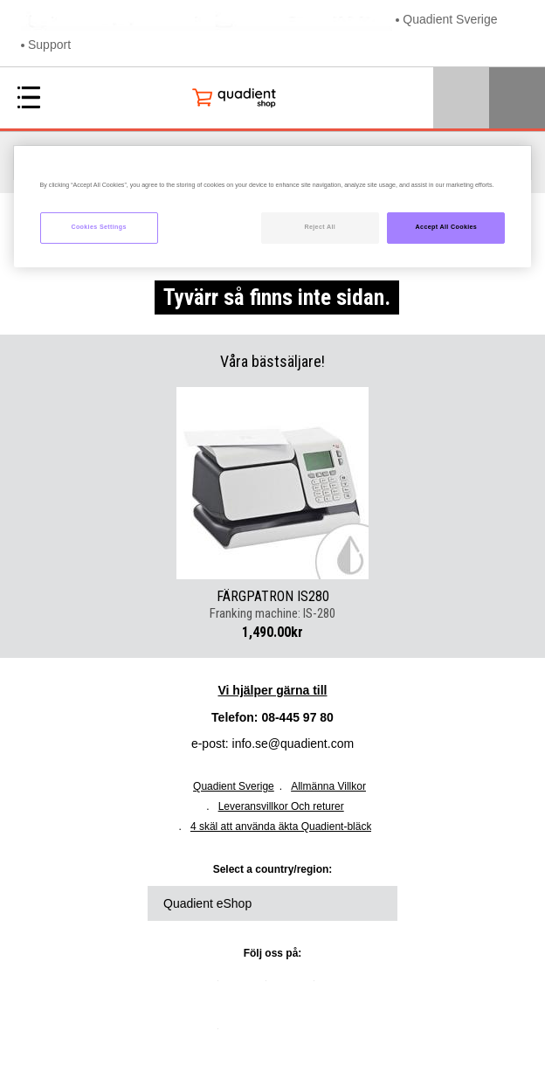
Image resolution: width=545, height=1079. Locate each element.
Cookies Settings (98, 227)
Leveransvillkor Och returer (281, 806)
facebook (296, 987)
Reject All (319, 227)
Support (49, 45)
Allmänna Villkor (328, 786)
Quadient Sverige (450, 19)
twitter (248, 987)
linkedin (200, 987)
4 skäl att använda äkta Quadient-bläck (280, 826)
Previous (161, 483)
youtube (345, 987)
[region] (273, 206)
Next (384, 483)
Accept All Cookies (447, 227)
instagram (200, 1035)
